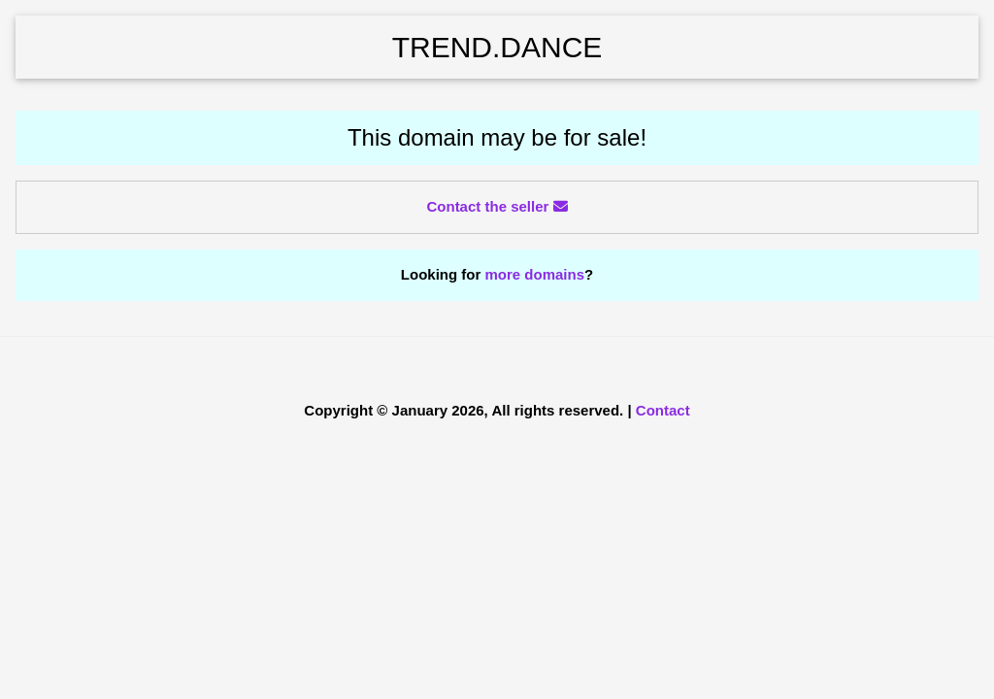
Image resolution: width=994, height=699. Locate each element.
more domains (534, 274)
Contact (663, 410)
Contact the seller (496, 206)
